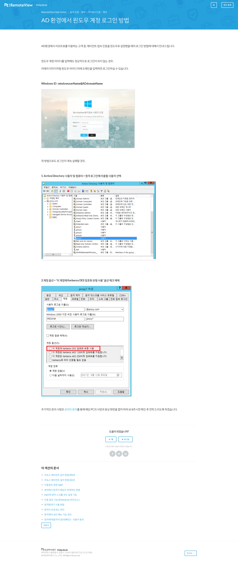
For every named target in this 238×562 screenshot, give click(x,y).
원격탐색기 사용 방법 (54, 504)
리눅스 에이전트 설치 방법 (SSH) (59, 474)
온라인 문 (70, 409)
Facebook (112, 454)
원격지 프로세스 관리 (54, 509)
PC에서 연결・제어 (97, 12)
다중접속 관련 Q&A (53, 484)
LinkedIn (125, 454)
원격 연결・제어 (77, 12)
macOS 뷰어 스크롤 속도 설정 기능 (60, 494)
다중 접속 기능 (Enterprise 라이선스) (61, 499)
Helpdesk (41, 5)
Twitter (119, 454)
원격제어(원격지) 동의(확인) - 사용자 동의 (64, 519)
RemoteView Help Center (54, 12)
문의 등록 (227, 5)
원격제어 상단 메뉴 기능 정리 (58, 514)
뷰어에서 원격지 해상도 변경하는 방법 (62, 489)
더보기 (46, 525)
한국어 (190, 553)
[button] (110, 439)
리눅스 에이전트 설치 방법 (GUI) (59, 479)
